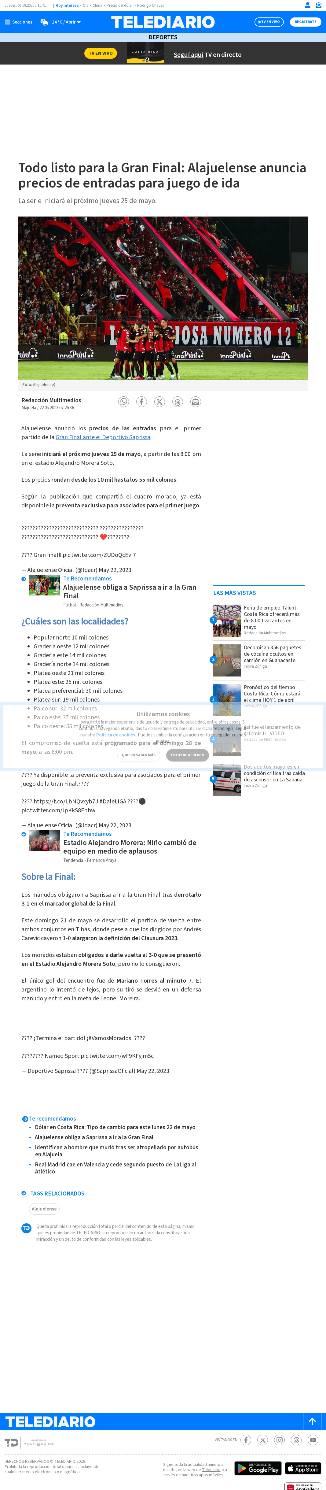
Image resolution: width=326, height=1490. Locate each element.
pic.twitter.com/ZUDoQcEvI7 (99, 549)
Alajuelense (44, 1190)
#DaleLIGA (112, 789)
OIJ (85, 5)
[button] (124, 402)
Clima (97, 5)
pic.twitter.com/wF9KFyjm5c (117, 1037)
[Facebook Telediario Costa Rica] (245, 1421)
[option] (163, 304)
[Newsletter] (318, 6)
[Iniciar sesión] (308, 5)
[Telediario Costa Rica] (163, 22)
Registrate (306, 21)
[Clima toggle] (58, 22)
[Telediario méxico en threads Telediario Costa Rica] (296, 1421)
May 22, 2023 (115, 564)
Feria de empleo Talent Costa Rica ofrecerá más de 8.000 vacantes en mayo (272, 617)
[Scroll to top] (312, 1403)
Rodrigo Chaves (150, 5)
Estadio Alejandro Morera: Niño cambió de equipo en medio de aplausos (129, 834)
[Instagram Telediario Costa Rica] (279, 1421)
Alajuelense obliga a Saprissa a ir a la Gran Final (129, 585)
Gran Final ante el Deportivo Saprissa (103, 437)
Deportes (163, 37)
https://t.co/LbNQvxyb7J (66, 789)
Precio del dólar (120, 5)
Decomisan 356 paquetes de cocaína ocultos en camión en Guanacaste (272, 654)
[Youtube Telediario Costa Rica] (313, 1421)
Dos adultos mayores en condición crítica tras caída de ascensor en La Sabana (274, 773)
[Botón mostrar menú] (20, 22)
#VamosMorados (109, 1020)
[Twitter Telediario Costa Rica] (262, 1421)
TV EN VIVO (270, 21)
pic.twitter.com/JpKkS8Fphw (58, 798)
